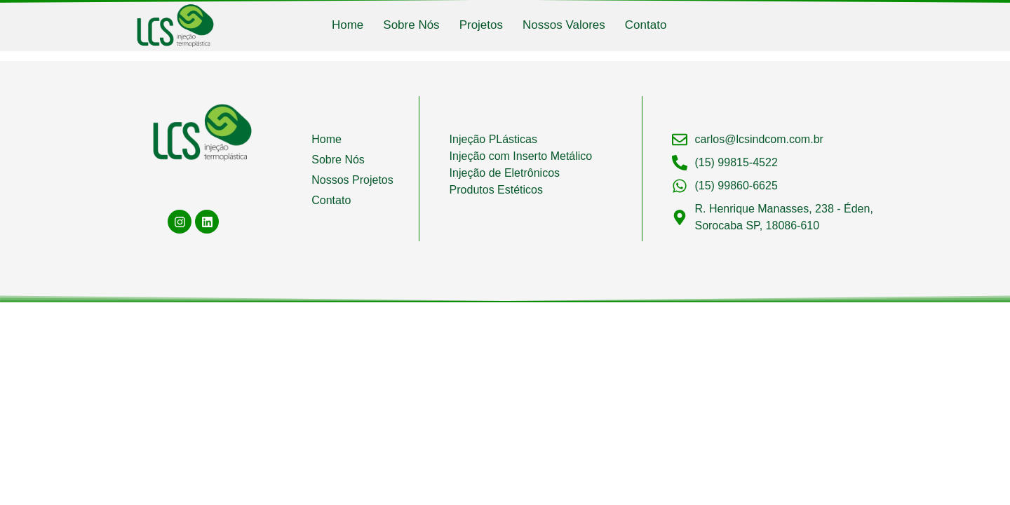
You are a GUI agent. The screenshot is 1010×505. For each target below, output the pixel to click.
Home (347, 25)
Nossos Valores (564, 25)
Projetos (481, 25)
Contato (646, 25)
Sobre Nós (411, 25)
